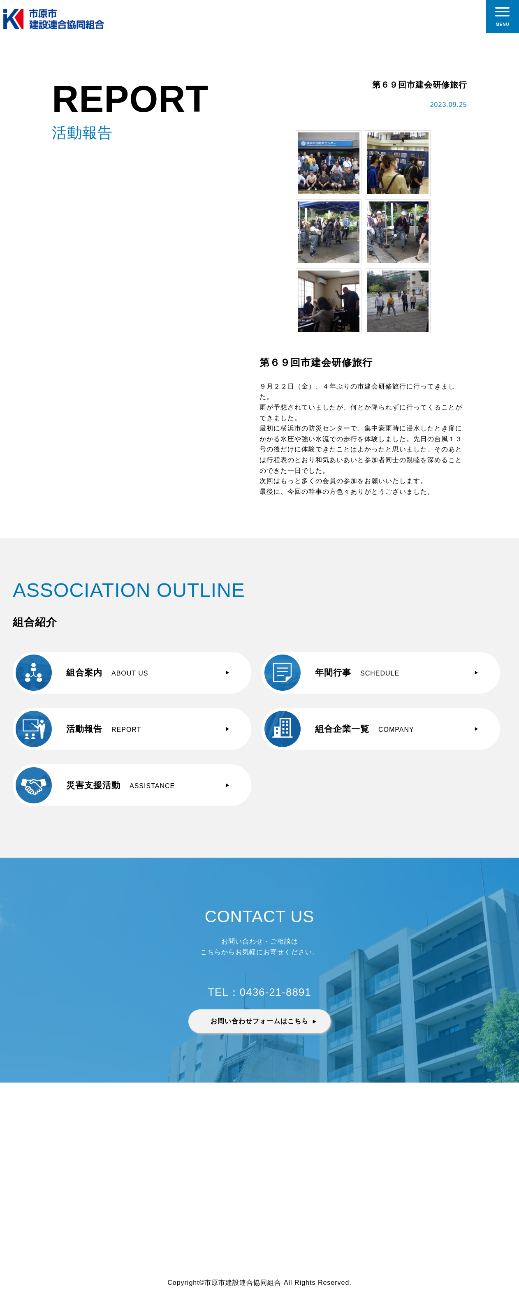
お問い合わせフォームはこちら (259, 1021)
